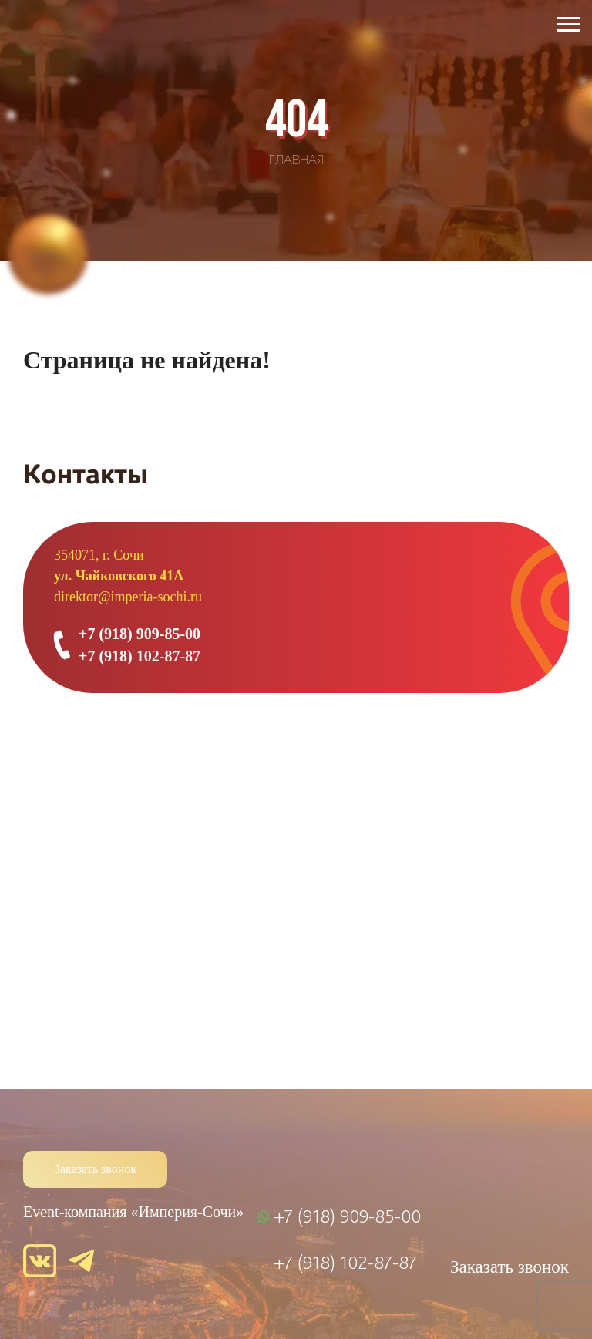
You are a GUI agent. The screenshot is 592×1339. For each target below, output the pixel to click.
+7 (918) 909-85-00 (139, 633)
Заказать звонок (95, 1169)
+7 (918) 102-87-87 (139, 656)
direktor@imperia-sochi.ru (128, 596)
